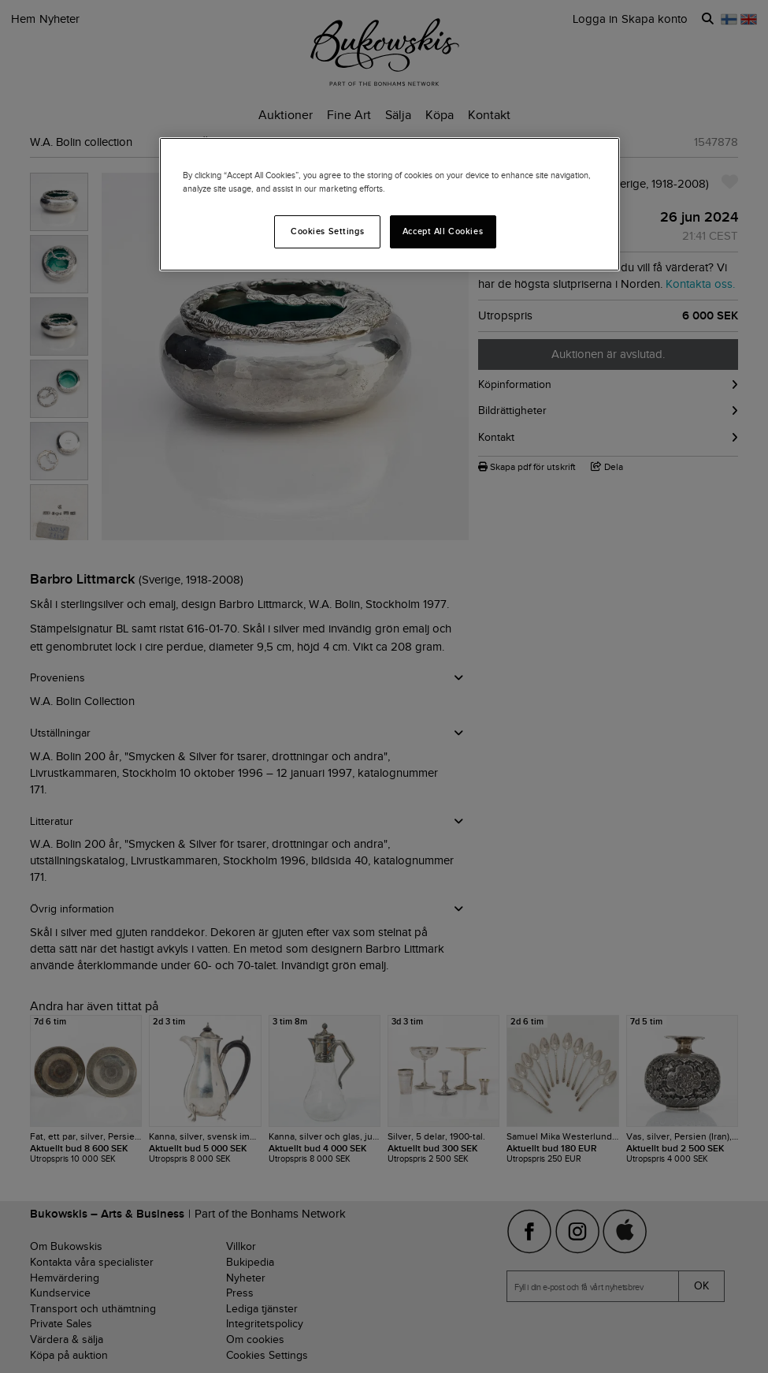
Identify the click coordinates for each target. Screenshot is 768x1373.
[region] (389, 204)
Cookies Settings (327, 231)
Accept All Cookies (443, 231)
